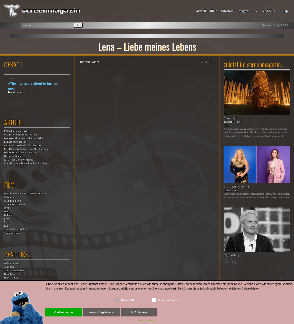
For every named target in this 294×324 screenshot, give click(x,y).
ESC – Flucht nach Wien (16, 131)
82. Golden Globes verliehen (18, 160)
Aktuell (228, 190)
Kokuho (8, 215)
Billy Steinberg (11, 263)
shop (284, 11)
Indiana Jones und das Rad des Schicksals (25, 193)
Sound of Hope (11, 233)
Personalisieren (147, 320)
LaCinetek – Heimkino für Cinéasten (23, 145)
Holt (6, 211)
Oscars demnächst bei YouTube (20, 134)
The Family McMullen (15, 229)
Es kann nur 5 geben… (15, 142)
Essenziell (124, 299)
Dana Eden (9, 274)
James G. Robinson (14, 270)
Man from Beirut (12, 201)
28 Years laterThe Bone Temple (233, 120)
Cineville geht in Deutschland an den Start (25, 163)
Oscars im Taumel (13, 156)
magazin (245, 11)
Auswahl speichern (101, 312)
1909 (6, 208)
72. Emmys (9, 78)
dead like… (269, 11)
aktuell (201, 11)
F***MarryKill (7, 222)
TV (236, 190)
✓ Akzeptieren (63, 312)
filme (213, 11)
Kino (226, 125)
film (9, 185)
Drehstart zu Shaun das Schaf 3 (20, 152)
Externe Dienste (165, 299)
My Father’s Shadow (14, 204)
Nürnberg (9, 197)
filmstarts (228, 11)
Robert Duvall (11, 277)
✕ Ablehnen (139, 312)
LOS (78, 25)
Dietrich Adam (89, 62)
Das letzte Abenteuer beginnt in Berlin (23, 138)
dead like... (207, 62)
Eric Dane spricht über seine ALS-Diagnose (26, 149)
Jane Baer (9, 267)
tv (256, 11)
